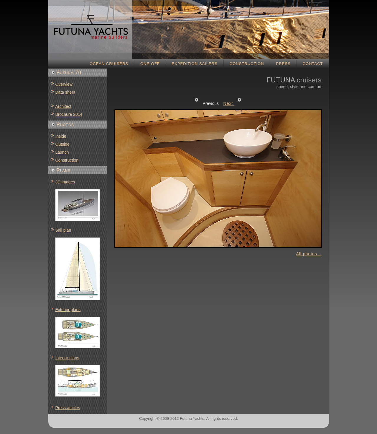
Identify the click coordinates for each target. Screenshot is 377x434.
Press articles (67, 407)
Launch (62, 152)
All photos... (308, 253)
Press (283, 63)
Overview (64, 84)
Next (232, 103)
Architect (63, 106)
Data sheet (65, 92)
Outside (62, 144)
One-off (150, 63)
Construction (247, 63)
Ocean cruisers (109, 63)
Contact (313, 63)
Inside (60, 136)
